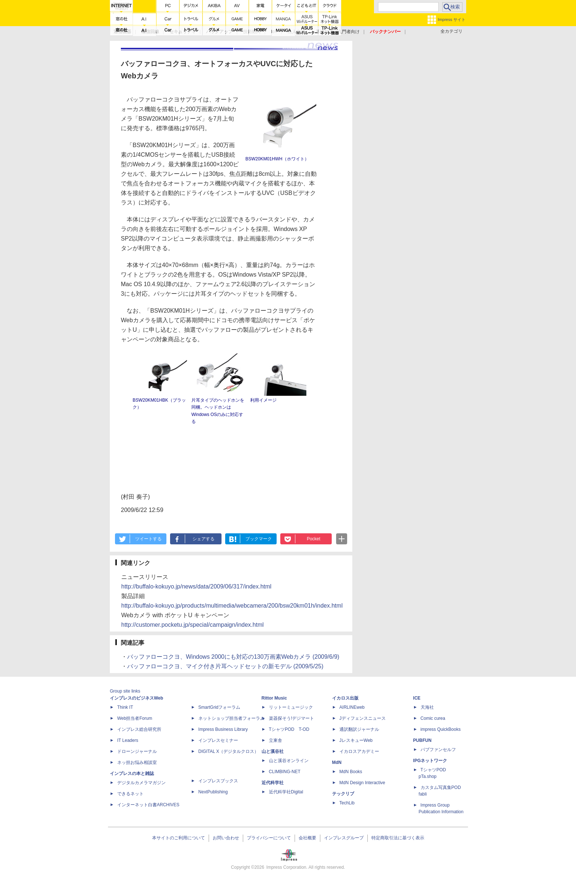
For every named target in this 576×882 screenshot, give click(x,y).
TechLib (346, 802)
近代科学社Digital (286, 791)
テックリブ (343, 793)
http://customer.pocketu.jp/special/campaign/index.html (192, 625)
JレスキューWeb (355, 740)
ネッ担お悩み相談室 (137, 762)
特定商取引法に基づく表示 (397, 837)
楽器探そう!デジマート (291, 718)
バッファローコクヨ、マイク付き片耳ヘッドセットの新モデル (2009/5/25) (225, 666)
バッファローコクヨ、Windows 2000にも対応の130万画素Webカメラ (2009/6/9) (233, 657)
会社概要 (307, 837)
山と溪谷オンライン (289, 760)
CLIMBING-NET (284, 771)
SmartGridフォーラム (219, 707)
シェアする (203, 538)
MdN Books (350, 771)
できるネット (130, 793)
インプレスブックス (218, 780)
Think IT (125, 707)
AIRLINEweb (352, 707)
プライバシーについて (269, 837)
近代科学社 (273, 782)
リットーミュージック (291, 707)
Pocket (313, 538)
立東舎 (275, 740)
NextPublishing (213, 791)
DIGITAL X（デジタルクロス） (228, 751)
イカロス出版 (345, 698)
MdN (337, 762)
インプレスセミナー (218, 740)
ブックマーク (258, 538)
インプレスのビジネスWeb (136, 698)
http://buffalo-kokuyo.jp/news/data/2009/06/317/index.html (196, 586)
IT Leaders (127, 740)
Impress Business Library (223, 729)
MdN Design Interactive (362, 782)
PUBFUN (422, 740)
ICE (417, 698)
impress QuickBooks (441, 729)
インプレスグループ (344, 837)
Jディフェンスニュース (362, 718)
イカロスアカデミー (359, 751)
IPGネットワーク (430, 760)
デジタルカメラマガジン (141, 782)
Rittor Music (274, 698)
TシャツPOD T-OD (289, 729)
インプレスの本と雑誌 (132, 773)
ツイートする (148, 538)
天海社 (427, 707)
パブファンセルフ (438, 749)
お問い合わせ (226, 837)
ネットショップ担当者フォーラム (231, 718)
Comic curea (433, 718)
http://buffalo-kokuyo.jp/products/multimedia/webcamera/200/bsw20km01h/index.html (232, 605)
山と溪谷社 (273, 751)
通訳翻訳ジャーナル (359, 729)
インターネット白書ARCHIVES (148, 804)
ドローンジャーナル (137, 751)
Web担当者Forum (134, 718)
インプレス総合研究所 (139, 729)
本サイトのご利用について (178, 837)
